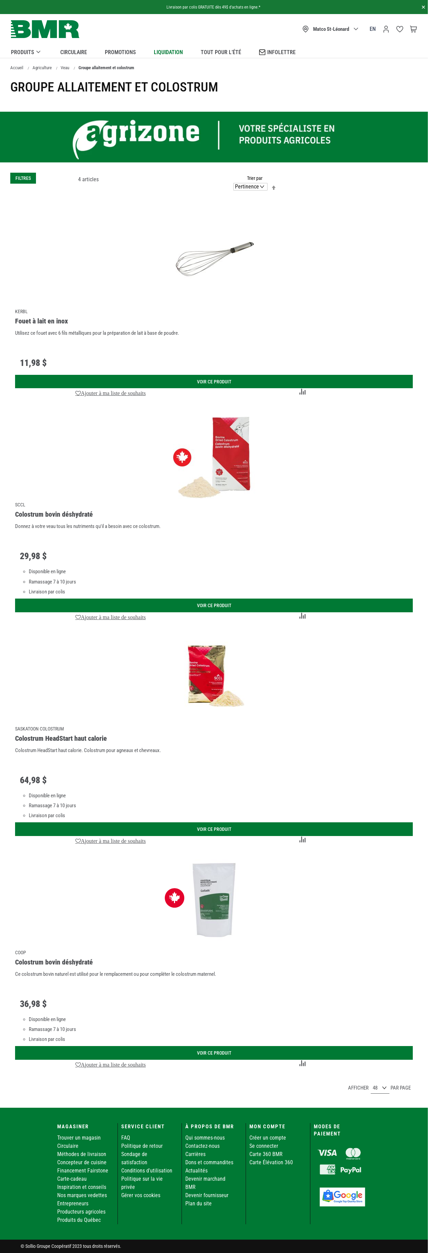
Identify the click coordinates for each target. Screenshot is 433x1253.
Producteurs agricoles (81, 1211)
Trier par (254, 178)
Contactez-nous (202, 1146)
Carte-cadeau (72, 1179)
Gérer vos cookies (140, 1195)
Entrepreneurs (72, 1203)
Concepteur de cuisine (82, 1162)
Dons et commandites (209, 1162)
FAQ (125, 1137)
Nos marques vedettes (82, 1195)
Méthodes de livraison (81, 1154)
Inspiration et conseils (81, 1187)
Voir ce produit (214, 381)
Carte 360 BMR (266, 1154)
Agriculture (42, 67)
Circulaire (73, 52)
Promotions (120, 52)
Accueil (16, 67)
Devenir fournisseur (206, 1195)
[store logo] (45, 29)
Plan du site (198, 1203)
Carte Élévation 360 (271, 1162)
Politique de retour (142, 1146)
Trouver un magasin (79, 1137)
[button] (110, 393)
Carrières (195, 1154)
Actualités (196, 1170)
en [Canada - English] (373, 29)
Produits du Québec (79, 1220)
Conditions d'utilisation (146, 1170)
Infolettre (277, 52)
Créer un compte (267, 1137)
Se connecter (263, 1146)
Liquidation (168, 52)
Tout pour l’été (221, 52)
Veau (65, 67)
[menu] (214, 51)
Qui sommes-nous (205, 1137)
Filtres (23, 178)
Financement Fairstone (82, 1170)
